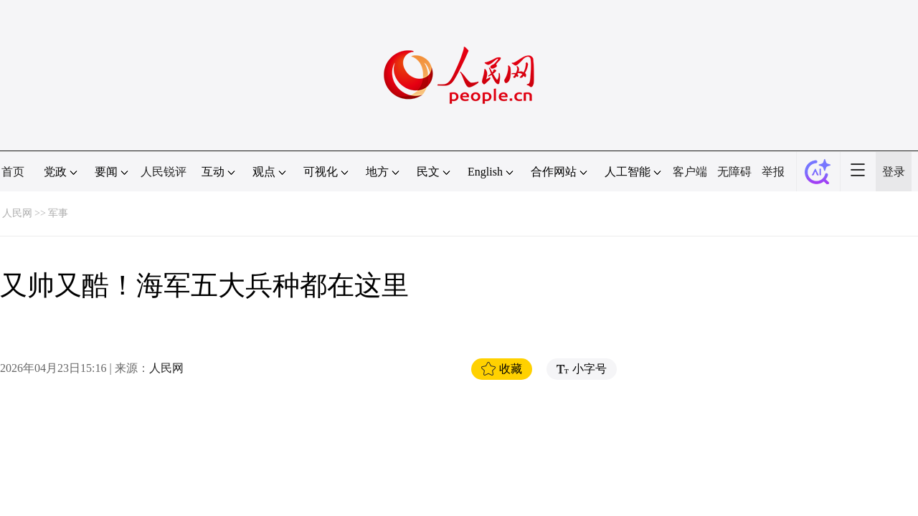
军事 (58, 213)
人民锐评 (163, 172)
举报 (773, 172)
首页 (12, 172)
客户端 (690, 172)
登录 (893, 172)
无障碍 (734, 172)
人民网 (17, 213)
